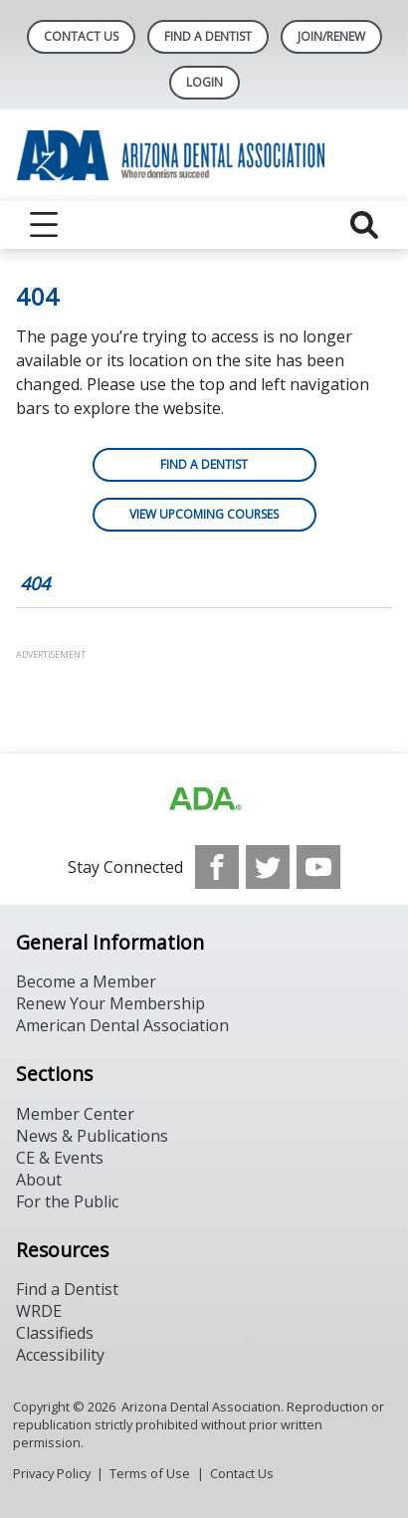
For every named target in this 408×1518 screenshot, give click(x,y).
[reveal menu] (44, 225)
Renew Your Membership (110, 1003)
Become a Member (86, 981)
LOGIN (204, 82)
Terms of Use (149, 1473)
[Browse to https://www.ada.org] (204, 799)
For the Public (67, 1201)
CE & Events (59, 1158)
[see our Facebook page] (217, 867)
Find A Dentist (208, 36)
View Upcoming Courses (204, 514)
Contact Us (81, 36)
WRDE (39, 1311)
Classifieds (55, 1333)
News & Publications (92, 1136)
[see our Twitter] (268, 867)
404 (35, 583)
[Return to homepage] (204, 155)
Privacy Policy (52, 1473)
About (39, 1180)
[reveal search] (364, 225)
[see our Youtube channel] (318, 867)
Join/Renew (331, 36)
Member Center (75, 1114)
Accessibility (60, 1355)
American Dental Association (122, 1025)
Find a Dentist (204, 464)
